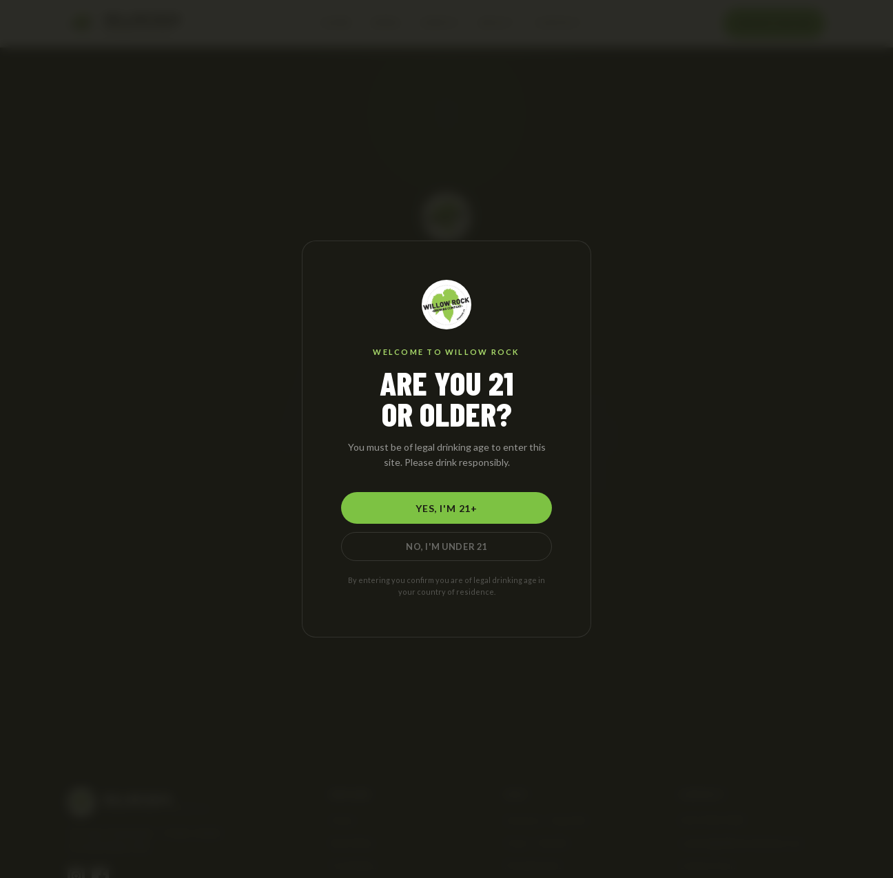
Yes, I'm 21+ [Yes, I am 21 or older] (446, 508)
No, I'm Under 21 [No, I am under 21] (446, 546)
